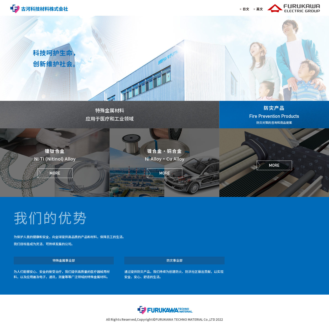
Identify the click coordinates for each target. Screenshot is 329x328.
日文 (246, 9)
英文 (259, 9)
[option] (164, 58)
